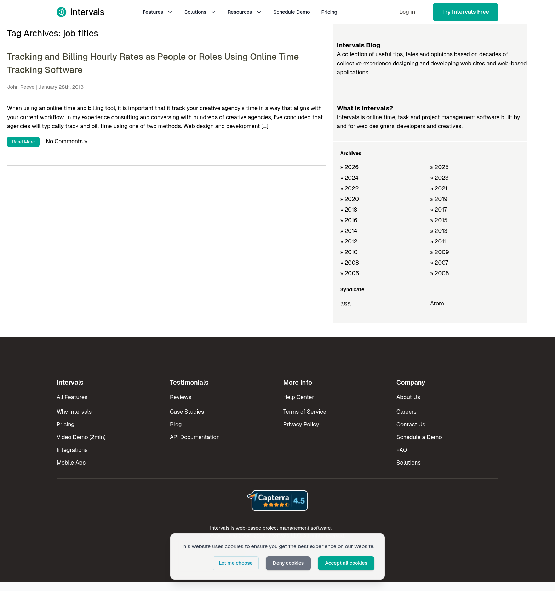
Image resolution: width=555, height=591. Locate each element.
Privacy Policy (301, 424)
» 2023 (439, 178)
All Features (72, 397)
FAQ (401, 450)
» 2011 (438, 241)
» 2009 (439, 252)
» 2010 (349, 252)
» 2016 (348, 220)
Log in (407, 12)
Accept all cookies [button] (346, 563)
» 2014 (348, 231)
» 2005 (439, 273)
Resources (245, 12)
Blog (176, 424)
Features (158, 12)
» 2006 (349, 273)
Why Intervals (74, 411)
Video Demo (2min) (81, 437)
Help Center (298, 397)
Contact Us (410, 424)
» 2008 (349, 262)
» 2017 (438, 209)
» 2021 (438, 188)
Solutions (200, 12)
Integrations (72, 450)
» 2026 (349, 167)
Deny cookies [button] (288, 563)
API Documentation (195, 437)
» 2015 (438, 220)
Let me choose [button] (236, 563)
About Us (408, 397)
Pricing (329, 12)
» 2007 (439, 262)
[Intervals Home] (80, 12)
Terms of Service (304, 411)
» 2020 (349, 199)
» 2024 (349, 178)
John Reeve (20, 87)
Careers (406, 411)
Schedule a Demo (419, 437)
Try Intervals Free (465, 12)
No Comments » (66, 141)
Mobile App (71, 462)
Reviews (180, 397)
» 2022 (349, 188)
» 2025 (439, 167)
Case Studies (187, 411)
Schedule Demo (291, 12)
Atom (437, 303)
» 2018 (348, 209)
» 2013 (438, 231)
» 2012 (348, 241)
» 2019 (438, 199)
